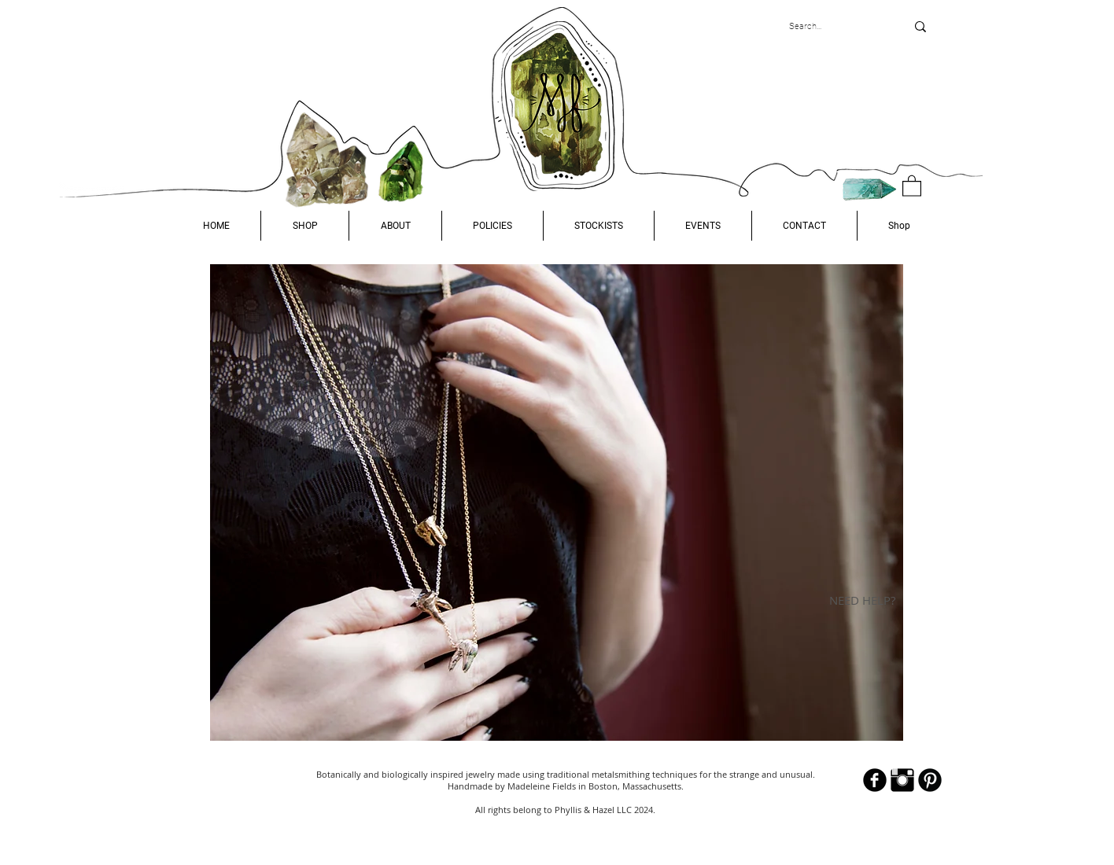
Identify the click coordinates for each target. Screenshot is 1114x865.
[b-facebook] (875, 780)
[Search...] (835, 26)
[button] (305, 226)
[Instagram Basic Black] (902, 780)
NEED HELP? (862, 600)
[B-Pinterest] (930, 780)
